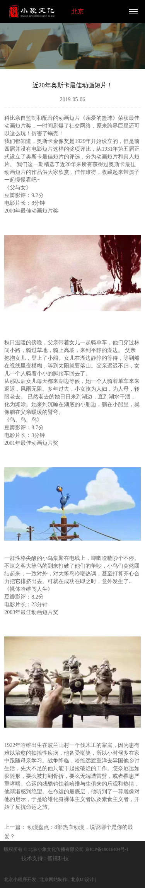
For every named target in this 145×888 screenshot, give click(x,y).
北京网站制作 (53, 879)
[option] (72, 44)
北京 (78, 11)
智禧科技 (58, 858)
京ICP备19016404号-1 (107, 849)
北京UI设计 (82, 879)
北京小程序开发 (20, 879)
